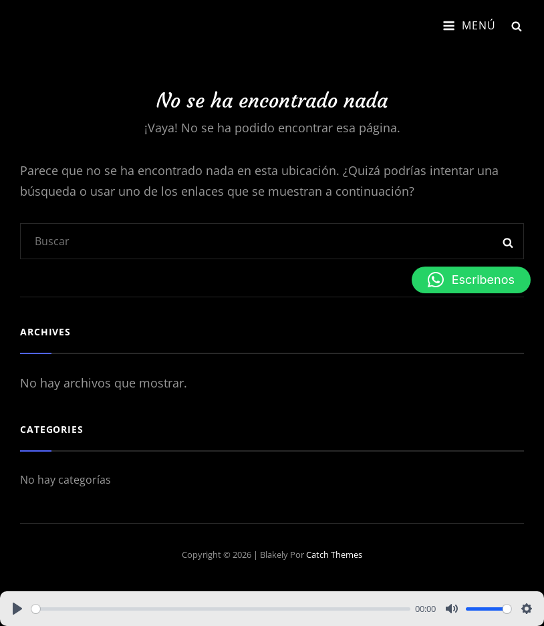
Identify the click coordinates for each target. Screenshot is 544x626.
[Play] (17, 608)
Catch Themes (334, 555)
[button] (471, 280)
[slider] (220, 609)
